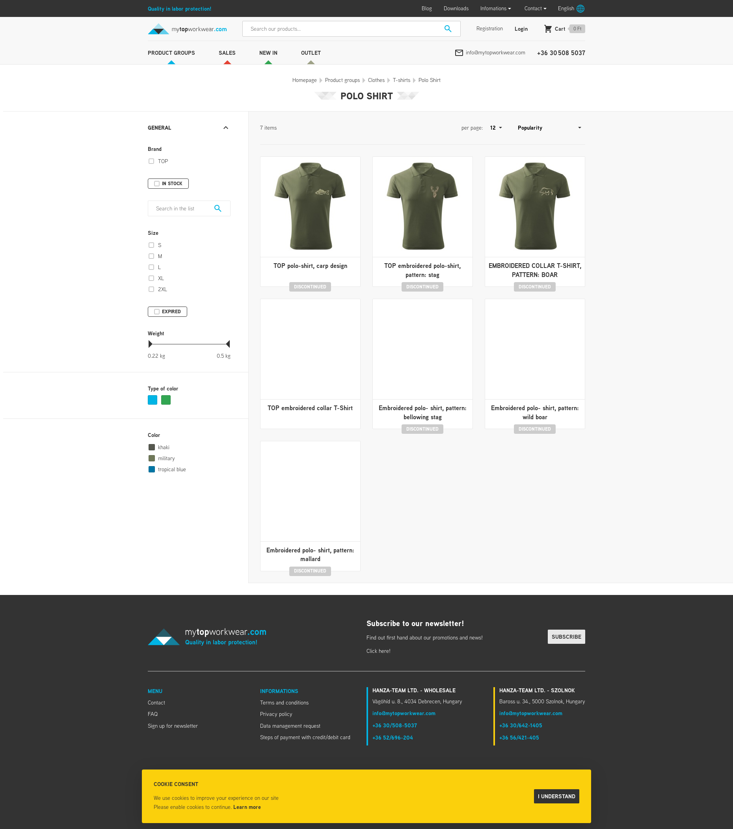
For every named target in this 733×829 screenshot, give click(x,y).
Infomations (493, 8)
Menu (155, 691)
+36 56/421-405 (519, 737)
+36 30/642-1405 (520, 725)
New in (268, 52)
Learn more (247, 806)
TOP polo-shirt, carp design (310, 265)
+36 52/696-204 (392, 737)
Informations (279, 691)
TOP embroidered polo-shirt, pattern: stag (422, 270)
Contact (533, 8)
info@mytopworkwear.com (495, 52)
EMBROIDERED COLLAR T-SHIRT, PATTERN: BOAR (535, 270)
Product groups (171, 52)
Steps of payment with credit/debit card (305, 737)
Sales (227, 52)
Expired (171, 311)
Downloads (456, 8)
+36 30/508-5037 (394, 725)
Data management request (290, 725)
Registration (489, 28)
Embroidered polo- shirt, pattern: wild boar (535, 412)
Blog (427, 8)
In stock (172, 183)
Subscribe (566, 636)
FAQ (153, 713)
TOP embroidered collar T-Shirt (310, 407)
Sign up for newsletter (173, 725)
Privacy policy (276, 713)
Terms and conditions (284, 702)
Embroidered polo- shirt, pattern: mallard (310, 554)
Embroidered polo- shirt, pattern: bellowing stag (423, 412)
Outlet (311, 52)
